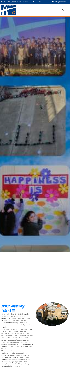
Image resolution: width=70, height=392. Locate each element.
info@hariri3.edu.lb (62, 2)
